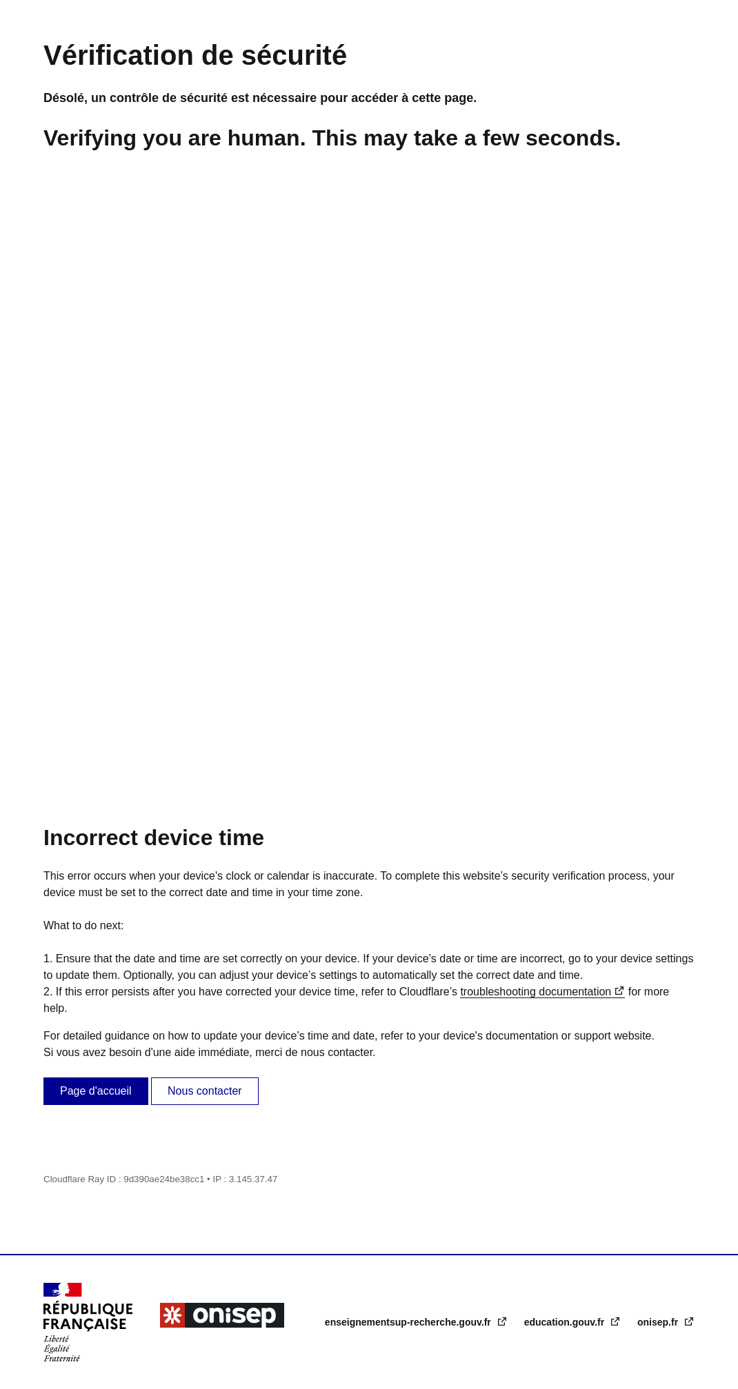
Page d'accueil (96, 1091)
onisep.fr (659, 1322)
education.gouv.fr (565, 1322)
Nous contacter (205, 1091)
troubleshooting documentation (535, 991)
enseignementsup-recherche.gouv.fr (409, 1322)
